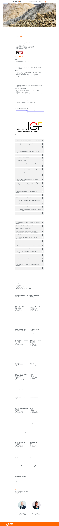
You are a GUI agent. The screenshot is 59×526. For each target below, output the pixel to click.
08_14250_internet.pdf (42, 261)
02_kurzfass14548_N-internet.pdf (42, 241)
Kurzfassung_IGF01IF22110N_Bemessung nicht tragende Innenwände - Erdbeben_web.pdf (42, 213)
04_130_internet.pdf (42, 249)
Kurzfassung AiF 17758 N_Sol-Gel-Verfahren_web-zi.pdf (42, 198)
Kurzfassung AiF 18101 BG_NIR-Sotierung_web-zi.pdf (42, 195)
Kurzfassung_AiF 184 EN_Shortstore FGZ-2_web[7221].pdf (42, 172)
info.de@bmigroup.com (20, 310)
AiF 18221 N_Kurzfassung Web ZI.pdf (42, 191)
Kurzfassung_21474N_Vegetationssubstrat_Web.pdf (42, 147)
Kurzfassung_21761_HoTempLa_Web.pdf (42, 144)
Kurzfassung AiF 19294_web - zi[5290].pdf (42, 235)
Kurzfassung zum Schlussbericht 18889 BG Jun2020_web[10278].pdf (42, 169)
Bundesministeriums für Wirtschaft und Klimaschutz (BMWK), (35, 111)
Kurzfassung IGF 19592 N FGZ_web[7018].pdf (42, 179)
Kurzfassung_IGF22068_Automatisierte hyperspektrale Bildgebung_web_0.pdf (42, 140)
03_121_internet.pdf (42, 245)
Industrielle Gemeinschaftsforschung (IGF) (22, 110)
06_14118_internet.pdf (42, 255)
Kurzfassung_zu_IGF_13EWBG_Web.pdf (42, 163)
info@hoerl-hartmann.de (35, 390)
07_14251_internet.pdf (42, 258)
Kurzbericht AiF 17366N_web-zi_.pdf (42, 207)
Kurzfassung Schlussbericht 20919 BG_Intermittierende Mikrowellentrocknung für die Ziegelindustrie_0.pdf (42, 222)
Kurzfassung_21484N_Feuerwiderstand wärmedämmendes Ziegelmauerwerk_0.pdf (42, 157)
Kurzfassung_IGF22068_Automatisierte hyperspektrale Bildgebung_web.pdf (42, 268)
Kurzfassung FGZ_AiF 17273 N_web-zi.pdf (42, 228)
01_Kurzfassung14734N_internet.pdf (42, 237)
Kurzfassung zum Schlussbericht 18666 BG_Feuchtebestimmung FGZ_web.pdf (42, 166)
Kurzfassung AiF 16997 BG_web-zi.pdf (42, 231)
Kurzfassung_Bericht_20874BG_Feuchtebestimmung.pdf (42, 151)
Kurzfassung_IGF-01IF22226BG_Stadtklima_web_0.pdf (42, 209)
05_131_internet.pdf (42, 251)
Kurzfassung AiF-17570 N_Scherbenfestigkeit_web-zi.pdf (42, 200)
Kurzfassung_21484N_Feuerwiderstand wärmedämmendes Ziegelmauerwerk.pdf (42, 226)
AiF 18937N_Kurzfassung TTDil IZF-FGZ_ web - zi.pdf (42, 183)
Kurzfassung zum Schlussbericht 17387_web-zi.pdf (42, 203)
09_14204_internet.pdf (42, 264)
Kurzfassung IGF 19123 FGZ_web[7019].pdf (42, 175)
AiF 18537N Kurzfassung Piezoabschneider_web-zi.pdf (42, 187)
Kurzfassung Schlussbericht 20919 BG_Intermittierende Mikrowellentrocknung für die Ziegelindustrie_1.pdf (42, 155)
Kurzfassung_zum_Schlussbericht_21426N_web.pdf (42, 160)
